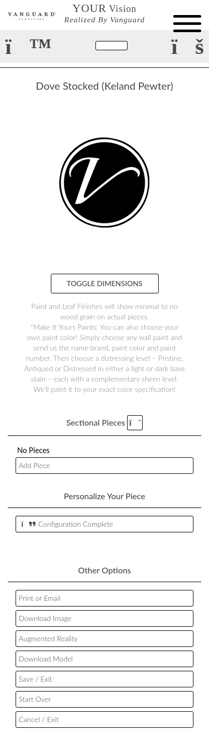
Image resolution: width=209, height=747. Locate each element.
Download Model (46, 658)
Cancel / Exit (39, 719)
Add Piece (34, 465)
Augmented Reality (48, 638)
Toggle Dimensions (105, 283)
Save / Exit (35, 678)
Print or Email (40, 598)
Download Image (45, 618)
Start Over (35, 699)
